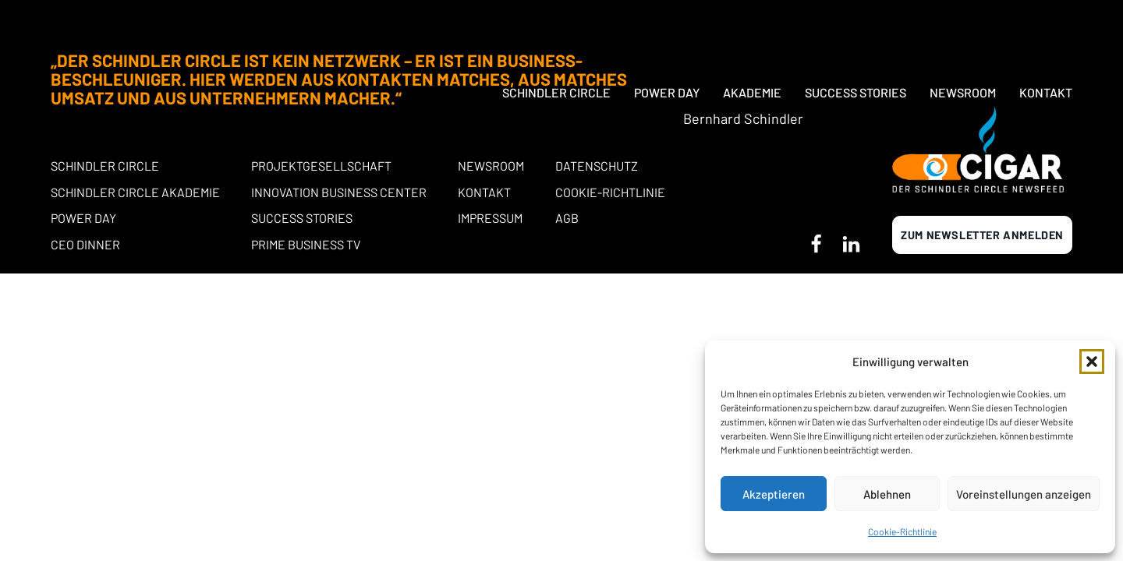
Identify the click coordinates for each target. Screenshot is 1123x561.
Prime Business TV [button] (305, 244)
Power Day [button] (667, 25)
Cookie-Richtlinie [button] (610, 192)
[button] (1092, 361)
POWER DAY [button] (83, 217)
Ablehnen (887, 494)
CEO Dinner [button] (85, 244)
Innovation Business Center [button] (339, 192)
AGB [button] (567, 217)
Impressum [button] (490, 217)
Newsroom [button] (963, 25)
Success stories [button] (301, 217)
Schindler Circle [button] (556, 25)
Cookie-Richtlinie (902, 531)
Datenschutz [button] (596, 165)
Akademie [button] (752, 25)
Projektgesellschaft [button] (321, 165)
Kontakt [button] (1045, 25)
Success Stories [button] (855, 25)
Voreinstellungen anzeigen (1023, 494)
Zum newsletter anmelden (982, 235)
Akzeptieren (773, 494)
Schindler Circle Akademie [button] (135, 192)
